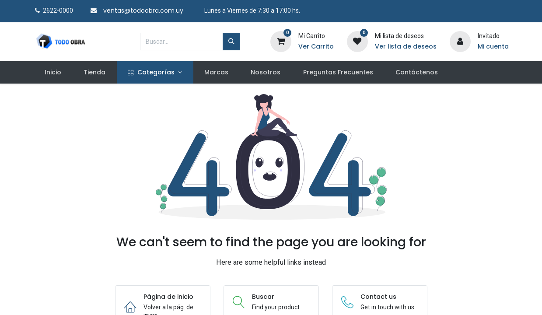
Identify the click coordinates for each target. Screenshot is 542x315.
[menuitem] (53, 72)
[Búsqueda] (231, 41)
